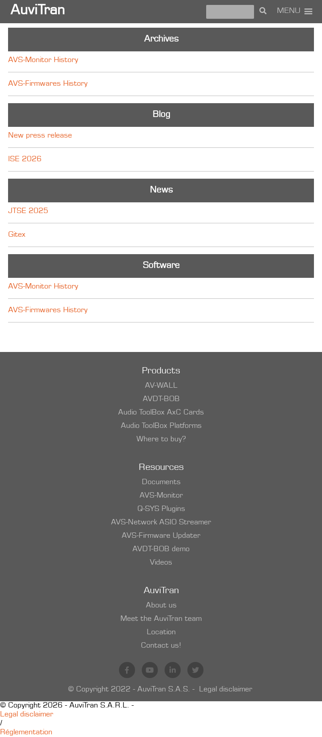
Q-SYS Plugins (161, 509)
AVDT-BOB (161, 399)
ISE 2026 (25, 159)
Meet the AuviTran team (161, 619)
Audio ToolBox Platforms (161, 426)
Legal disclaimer (225, 689)
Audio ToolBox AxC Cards (161, 412)
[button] (289, 12)
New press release (40, 135)
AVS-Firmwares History (48, 84)
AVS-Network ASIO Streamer (161, 522)
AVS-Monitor (161, 495)
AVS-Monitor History (43, 60)
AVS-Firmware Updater (161, 536)
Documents (161, 482)
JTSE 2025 (28, 211)
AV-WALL (161, 385)
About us (161, 605)
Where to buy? (161, 439)
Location (161, 632)
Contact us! (161, 645)
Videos (161, 562)
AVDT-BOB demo (161, 549)
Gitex (16, 235)
